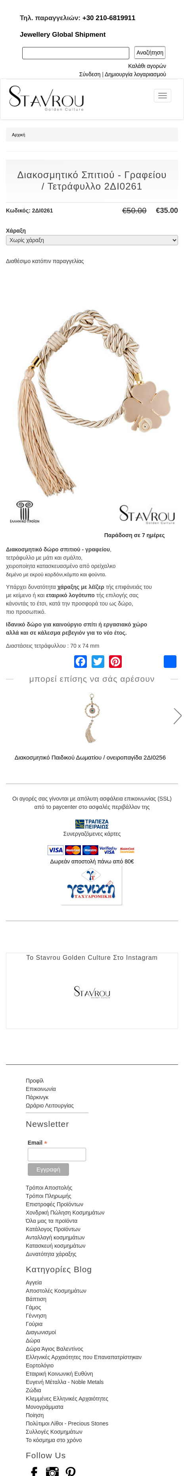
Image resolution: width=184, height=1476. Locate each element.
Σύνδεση (90, 74)
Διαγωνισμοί (41, 1332)
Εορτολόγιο (40, 1365)
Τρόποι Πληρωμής (48, 1196)
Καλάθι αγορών (147, 66)
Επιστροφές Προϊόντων (54, 1204)
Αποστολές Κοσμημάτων (56, 1291)
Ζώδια (33, 1390)
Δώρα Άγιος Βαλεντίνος (54, 1349)
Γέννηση (36, 1315)
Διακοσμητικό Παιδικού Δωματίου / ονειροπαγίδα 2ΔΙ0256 (90, 757)
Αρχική (18, 134)
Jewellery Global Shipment (62, 34)
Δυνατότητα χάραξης (51, 1254)
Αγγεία (34, 1282)
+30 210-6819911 (109, 18)
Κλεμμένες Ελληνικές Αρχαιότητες (67, 1398)
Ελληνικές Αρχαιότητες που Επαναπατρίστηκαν (84, 1357)
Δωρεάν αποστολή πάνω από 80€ (92, 861)
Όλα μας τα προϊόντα (51, 1221)
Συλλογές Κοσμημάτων (54, 1432)
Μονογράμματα (44, 1407)
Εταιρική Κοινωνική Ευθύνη (59, 1374)
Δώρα (33, 1340)
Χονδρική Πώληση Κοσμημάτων (65, 1212)
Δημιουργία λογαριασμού (135, 74)
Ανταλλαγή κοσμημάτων (55, 1237)
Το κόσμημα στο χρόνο (54, 1440)
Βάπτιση (36, 1299)
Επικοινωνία (41, 1089)
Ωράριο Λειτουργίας (50, 1105)
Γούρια (34, 1324)
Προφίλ (35, 1080)
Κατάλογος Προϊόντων (53, 1229)
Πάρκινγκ (37, 1097)
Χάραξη (16, 231)
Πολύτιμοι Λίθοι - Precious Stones (67, 1423)
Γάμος (33, 1307)
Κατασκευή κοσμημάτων (55, 1246)
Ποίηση (35, 1415)
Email (37, 1143)
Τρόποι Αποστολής (49, 1188)
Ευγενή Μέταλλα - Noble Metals (65, 1382)
